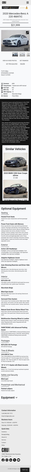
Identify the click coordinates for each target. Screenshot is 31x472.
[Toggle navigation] (27, 2)
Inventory (4, 431)
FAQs (3, 445)
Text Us (24, 469)
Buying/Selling (5, 434)
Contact (4, 442)
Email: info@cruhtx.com (8, 416)
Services (4, 439)
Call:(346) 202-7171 (7, 413)
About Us (4, 437)
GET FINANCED (24, 60)
